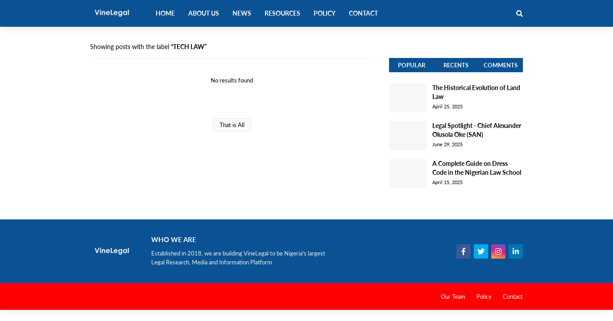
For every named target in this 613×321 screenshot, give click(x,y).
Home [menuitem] (165, 13)
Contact (513, 296)
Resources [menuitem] (282, 13)
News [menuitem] (241, 13)
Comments (501, 65)
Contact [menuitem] (363, 13)
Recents (455, 65)
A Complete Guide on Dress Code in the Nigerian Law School (476, 168)
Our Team (453, 296)
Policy (484, 296)
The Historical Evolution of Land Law (476, 92)
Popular (411, 65)
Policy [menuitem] (324, 13)
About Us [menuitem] (203, 13)
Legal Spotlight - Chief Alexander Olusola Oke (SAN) (476, 130)
